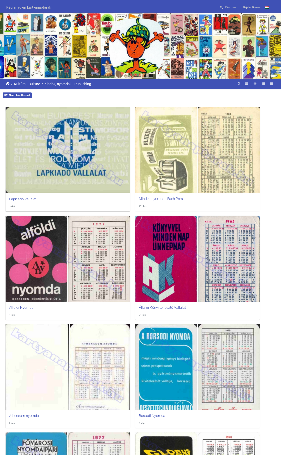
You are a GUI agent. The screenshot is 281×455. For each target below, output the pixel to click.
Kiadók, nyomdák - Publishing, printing (69, 84)
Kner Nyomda (157, 289)
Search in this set (17, 95)
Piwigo (206, 449)
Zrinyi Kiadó (225, 356)
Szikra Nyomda (159, 356)
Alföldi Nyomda (159, 157)
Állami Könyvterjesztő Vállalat (239, 157)
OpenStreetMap (270, 440)
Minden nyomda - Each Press (101, 157)
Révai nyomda (89, 356)
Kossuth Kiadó (227, 289)
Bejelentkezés (251, 7)
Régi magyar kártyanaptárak (28, 7)
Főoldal (8, 84)
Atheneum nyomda (24, 223)
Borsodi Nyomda (91, 223)
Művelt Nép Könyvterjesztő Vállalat (36, 356)
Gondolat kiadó (21, 289)
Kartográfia (87, 289)
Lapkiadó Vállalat (22, 157)
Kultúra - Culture (27, 84)
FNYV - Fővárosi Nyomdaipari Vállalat (176, 223)
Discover (230, 7)
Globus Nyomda (228, 223)
